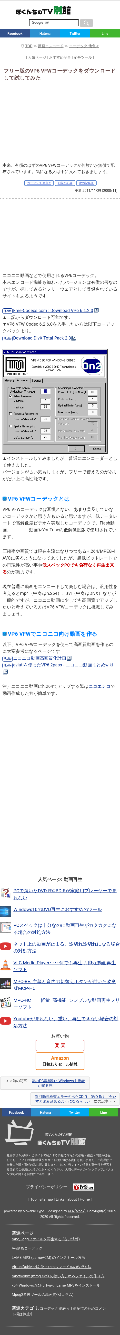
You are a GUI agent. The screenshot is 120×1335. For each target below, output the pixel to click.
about (72, 1199)
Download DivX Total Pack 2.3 (42, 338)
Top (33, 1199)
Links (60, 1199)
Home (85, 1199)
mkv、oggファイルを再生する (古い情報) (46, 1239)
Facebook (15, 34)
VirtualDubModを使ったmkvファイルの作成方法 (51, 1267)
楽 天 (60, 1045)
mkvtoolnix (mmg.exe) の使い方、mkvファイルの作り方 (58, 1276)
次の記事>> (86, 183)
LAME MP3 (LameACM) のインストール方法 (48, 1257)
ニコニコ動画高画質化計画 (39, 658)
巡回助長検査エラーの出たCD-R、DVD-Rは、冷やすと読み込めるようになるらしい (75, 1099)
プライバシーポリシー (46, 1187)
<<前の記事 (65, 183)
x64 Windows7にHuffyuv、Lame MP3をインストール (56, 1285)
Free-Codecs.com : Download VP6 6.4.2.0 (53, 310)
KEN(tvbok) (76, 1211)
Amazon (60, 1061)
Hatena (45, 34)
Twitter (75, 34)
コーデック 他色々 (39, 183)
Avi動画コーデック (27, 1248)
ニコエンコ (100, 686)
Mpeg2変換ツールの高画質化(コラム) (42, 1294)
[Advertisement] (60, 120)
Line (105, 34)
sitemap (46, 1199)
